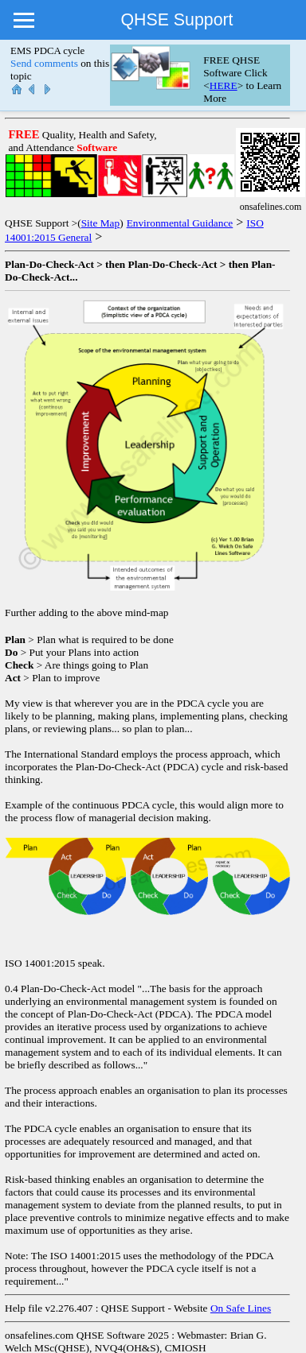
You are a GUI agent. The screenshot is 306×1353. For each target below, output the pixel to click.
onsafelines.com (39, 1335)
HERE (223, 85)
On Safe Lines (240, 1308)
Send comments (44, 63)
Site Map (100, 223)
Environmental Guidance (180, 223)
